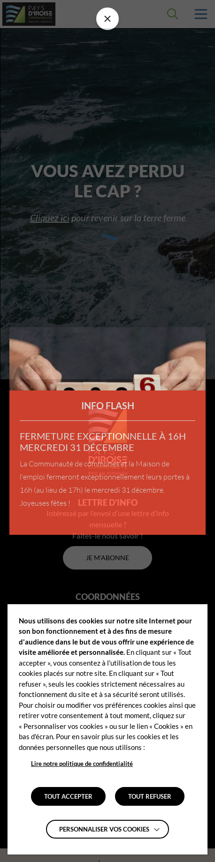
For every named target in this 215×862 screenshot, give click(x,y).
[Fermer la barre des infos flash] (107, 18)
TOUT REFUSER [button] (149, 796)
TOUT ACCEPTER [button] (68, 796)
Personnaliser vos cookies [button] (104, 829)
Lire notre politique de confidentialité (82, 763)
